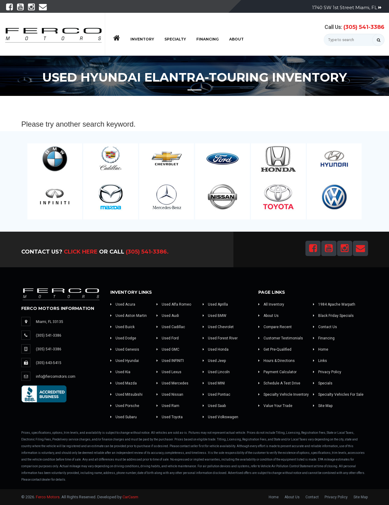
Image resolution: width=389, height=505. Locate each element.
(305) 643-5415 (48, 363)
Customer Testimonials (280, 338)
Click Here (81, 251)
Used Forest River (220, 338)
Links (320, 361)
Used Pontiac (216, 394)
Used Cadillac (171, 327)
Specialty (175, 39)
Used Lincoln (216, 372)
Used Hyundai (124, 361)
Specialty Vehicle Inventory (283, 394)
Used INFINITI (170, 361)
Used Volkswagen (220, 417)
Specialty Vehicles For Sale (338, 394)
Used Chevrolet (218, 327)
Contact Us (325, 327)
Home (320, 349)
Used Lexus (169, 372)
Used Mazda (123, 383)
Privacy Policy (327, 372)
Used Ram (168, 406)
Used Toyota (170, 417)
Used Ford (168, 338)
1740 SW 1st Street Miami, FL (346, 7)
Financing (207, 39)
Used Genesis (124, 349)
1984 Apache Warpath (334, 304)
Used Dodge (123, 338)
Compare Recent (275, 327)
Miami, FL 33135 (49, 322)
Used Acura (122, 304)
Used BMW (214, 316)
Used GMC (168, 349)
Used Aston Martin (128, 316)
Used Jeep (214, 361)
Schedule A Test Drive (279, 383)
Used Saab (214, 406)
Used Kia (120, 372)
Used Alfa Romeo (174, 304)
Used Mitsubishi (126, 394)
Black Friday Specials (333, 316)
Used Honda (216, 349)
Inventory (142, 39)
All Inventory (271, 304)
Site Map (322, 406)
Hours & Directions (276, 361)
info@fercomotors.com (55, 376)
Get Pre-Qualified (274, 349)
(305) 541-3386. (147, 251)
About (236, 39)
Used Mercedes (172, 383)
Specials (322, 383)
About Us (268, 316)
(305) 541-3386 (363, 27)
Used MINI (214, 383)
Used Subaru (123, 417)
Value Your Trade (275, 406)
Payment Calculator (277, 372)
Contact (312, 497)
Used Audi (168, 316)
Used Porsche (124, 406)
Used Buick (122, 327)
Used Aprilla (215, 304)
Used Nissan (170, 394)
